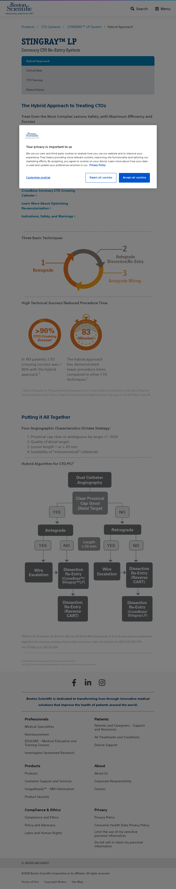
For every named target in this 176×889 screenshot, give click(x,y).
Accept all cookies (134, 177)
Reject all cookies (101, 177)
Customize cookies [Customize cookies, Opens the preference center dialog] (38, 177)
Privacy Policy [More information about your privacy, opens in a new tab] (97, 165)
